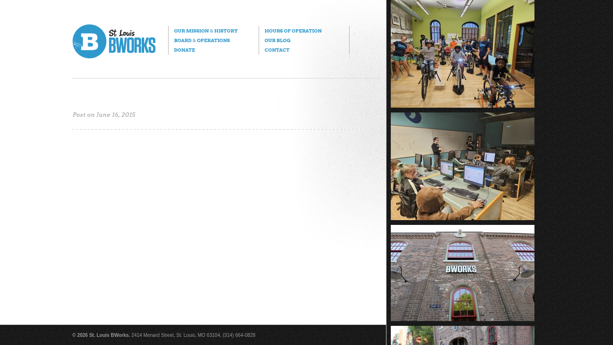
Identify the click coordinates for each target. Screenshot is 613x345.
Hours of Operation (292, 30)
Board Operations (202, 40)
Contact (276, 50)
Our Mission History (206, 30)
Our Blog (277, 40)
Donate (184, 50)
